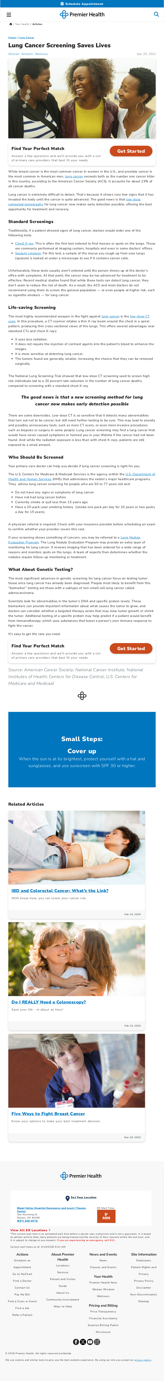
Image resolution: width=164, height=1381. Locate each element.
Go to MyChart (22, 1274)
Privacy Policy (144, 1281)
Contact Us (22, 1287)
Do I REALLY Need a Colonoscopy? (49, 1002)
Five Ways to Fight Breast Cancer (48, 1114)
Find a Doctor (22, 1281)
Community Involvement (62, 1299)
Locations (63, 1265)
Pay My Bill (22, 1294)
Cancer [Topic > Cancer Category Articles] (12, 37)
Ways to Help (63, 1306)
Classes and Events (103, 1267)
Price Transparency (103, 1311)
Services (63, 1272)
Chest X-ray (24, 243)
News (103, 1260)
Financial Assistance (103, 1318)
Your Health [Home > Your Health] (22, 24)
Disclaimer (143, 1287)
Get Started (131, 151)
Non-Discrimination (143, 1294)
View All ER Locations (30, 1230)
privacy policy (143, 1360)
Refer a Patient (22, 1315)
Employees (143, 1260)
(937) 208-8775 (27, 1221)
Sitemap (143, 1301)
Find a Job (22, 1308)
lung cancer (74, 176)
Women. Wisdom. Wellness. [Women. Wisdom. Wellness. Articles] (28, 54)
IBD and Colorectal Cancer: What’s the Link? (60, 891)
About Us (62, 1293)
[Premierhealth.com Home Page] (10, 24)
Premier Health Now (103, 1282)
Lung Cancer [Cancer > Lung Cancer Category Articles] (26, 37)
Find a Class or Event (22, 1301)
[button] (9, 14)
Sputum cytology (28, 253)
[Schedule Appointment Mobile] (82, 4)
